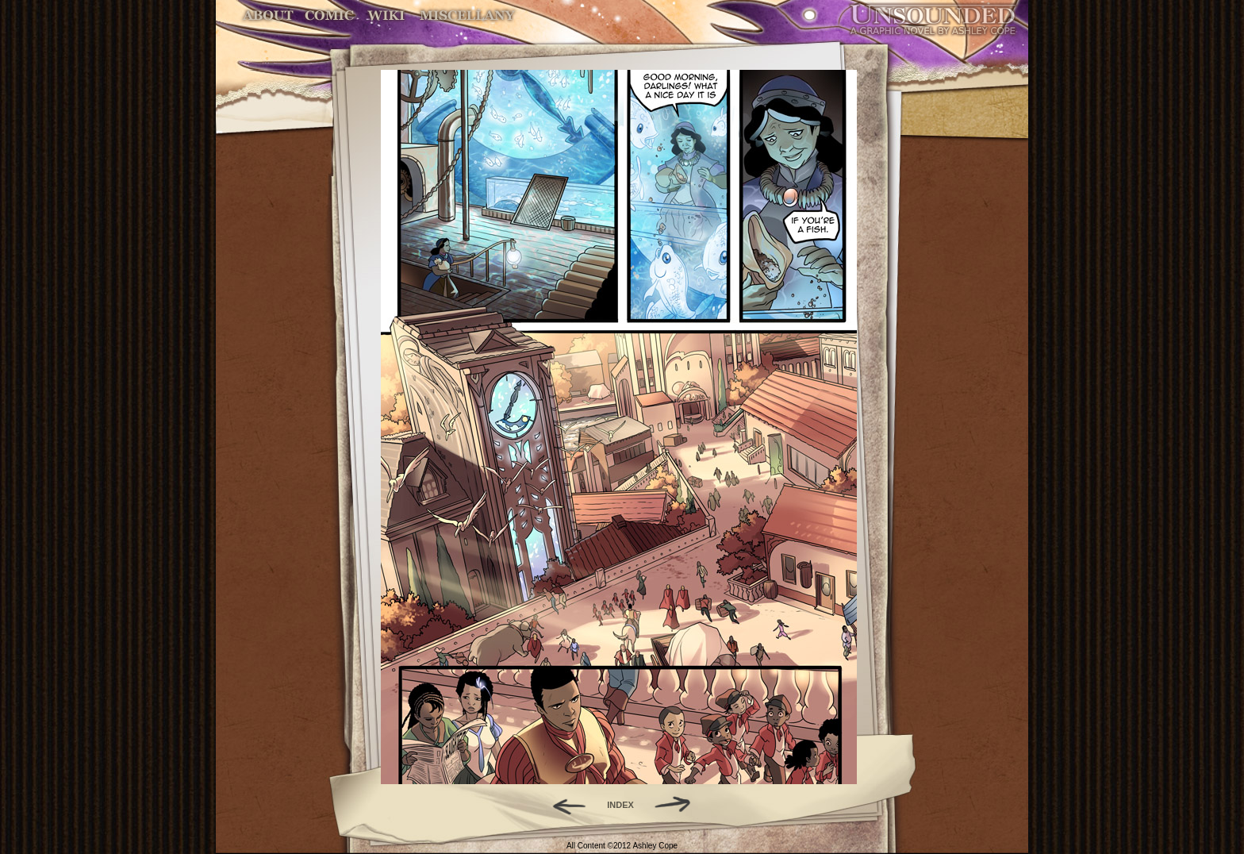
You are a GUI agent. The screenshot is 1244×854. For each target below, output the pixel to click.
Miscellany (467, 15)
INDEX (620, 805)
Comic (329, 15)
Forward (678, 804)
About (269, 15)
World (386, 15)
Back (563, 804)
